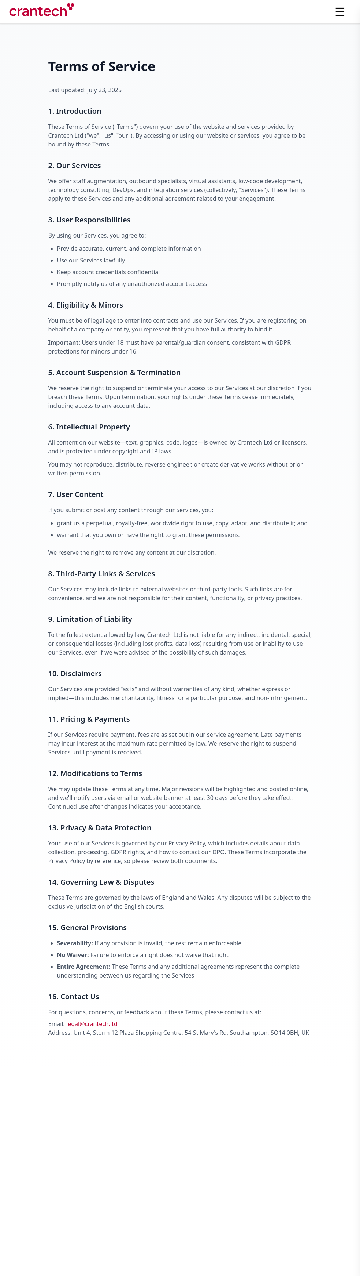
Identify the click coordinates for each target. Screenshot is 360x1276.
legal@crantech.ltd (92, 1024)
